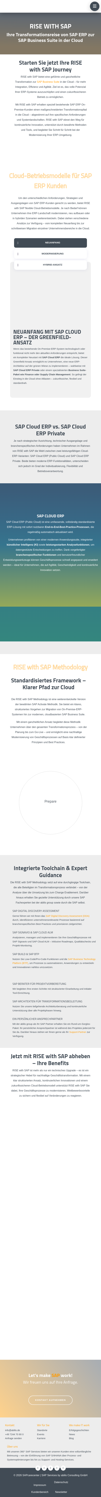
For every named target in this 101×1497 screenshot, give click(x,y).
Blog (71, 1438)
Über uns (12, 1446)
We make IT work (79, 1425)
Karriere (41, 1438)
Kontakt (9, 1425)
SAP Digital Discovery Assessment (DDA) (67, 916)
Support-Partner (77, 1032)
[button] (94, 6)
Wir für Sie (43, 1425)
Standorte (42, 1430)
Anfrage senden (13, 1438)
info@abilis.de (12, 1430)
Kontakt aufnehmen (50, 1400)
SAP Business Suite (48, 81)
